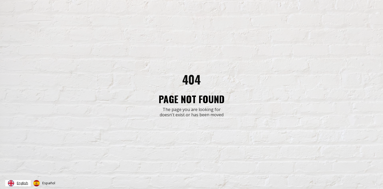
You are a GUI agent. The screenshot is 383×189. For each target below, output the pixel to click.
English (18, 183)
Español (44, 183)
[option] (44, 183)
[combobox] (18, 183)
